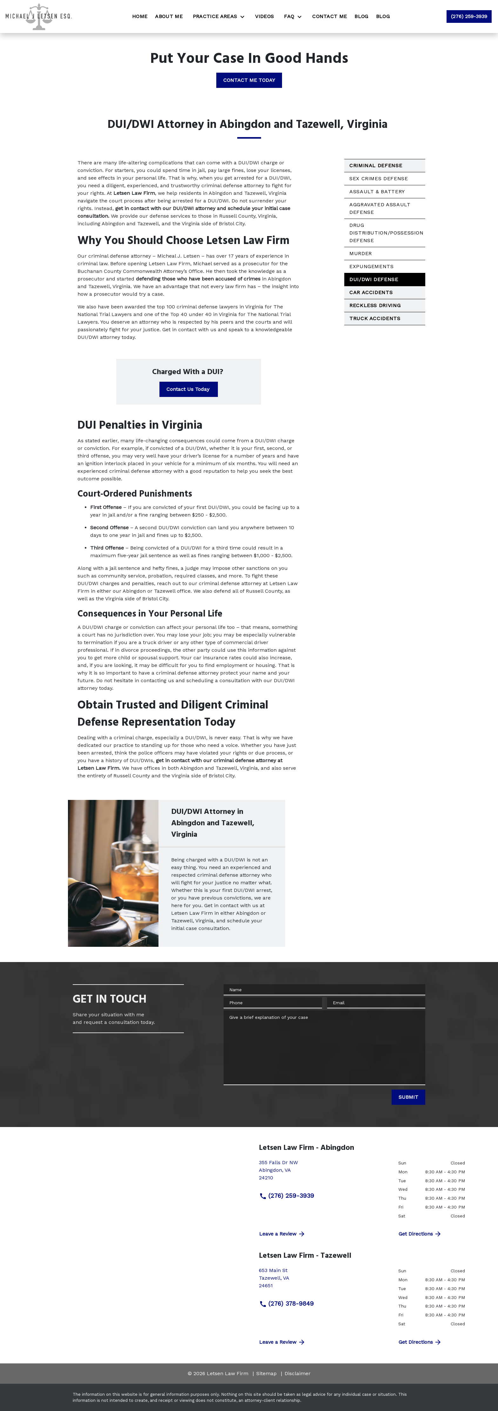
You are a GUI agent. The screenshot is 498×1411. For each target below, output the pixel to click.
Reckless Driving (374, 305)
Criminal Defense (375, 165)
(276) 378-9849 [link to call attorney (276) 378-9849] (286, 1304)
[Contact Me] (329, 16)
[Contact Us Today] (188, 389)
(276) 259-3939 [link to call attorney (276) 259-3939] (286, 1196)
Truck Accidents (374, 318)
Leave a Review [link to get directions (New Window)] (282, 1234)
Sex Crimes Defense (378, 178)
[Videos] (264, 16)
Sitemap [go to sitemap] (266, 1373)
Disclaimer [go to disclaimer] (298, 1373)
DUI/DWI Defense (373, 279)
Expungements (371, 266)
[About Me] (168, 16)
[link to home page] (38, 16)
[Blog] (361, 16)
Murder (360, 253)
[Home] (140, 16)
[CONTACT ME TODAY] (249, 80)
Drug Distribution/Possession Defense (386, 232)
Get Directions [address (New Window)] (420, 1234)
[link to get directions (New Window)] (324, 1173)
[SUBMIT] (408, 1097)
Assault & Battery (377, 191)
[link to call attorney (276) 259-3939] (469, 16)
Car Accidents (371, 292)
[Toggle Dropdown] (244, 17)
